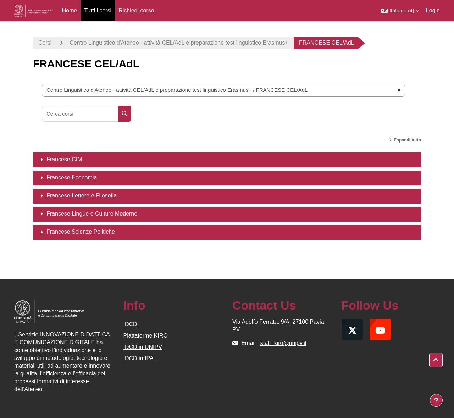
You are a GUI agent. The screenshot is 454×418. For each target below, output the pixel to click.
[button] (400, 10)
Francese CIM (64, 159)
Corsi (44, 43)
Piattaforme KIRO (145, 336)
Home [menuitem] (69, 10)
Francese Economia (71, 177)
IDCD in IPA (138, 358)
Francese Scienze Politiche (80, 232)
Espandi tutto (407, 140)
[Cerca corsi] (80, 114)
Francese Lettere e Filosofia (81, 196)
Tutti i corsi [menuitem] (97, 10)
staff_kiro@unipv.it (283, 343)
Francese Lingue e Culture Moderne (91, 214)
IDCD (130, 324)
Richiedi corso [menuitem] (136, 10)
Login (433, 10)
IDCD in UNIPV (142, 347)
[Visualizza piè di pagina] (436, 400)
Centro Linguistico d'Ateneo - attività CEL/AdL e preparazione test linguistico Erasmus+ (179, 43)
